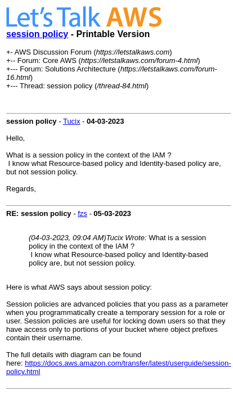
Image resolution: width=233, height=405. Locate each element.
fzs (82, 213)
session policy (37, 34)
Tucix (71, 121)
